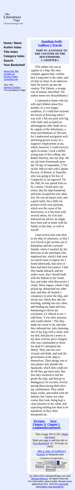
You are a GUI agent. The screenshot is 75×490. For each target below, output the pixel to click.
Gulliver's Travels (50, 45)
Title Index (10, 51)
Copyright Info (11, 79)
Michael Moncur (39, 478)
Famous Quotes (12, 87)
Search (7, 60)
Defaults (50, 469)
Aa (37, 466)
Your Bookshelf (13, 64)
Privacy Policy (11, 76)
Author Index (11, 47)
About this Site (11, 71)
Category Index (13, 56)
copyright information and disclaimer (52, 485)
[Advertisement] (50, 19)
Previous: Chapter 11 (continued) (39, 424)
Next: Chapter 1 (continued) (53, 424)
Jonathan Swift (51, 41)
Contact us (9, 74)
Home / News (12, 43)
